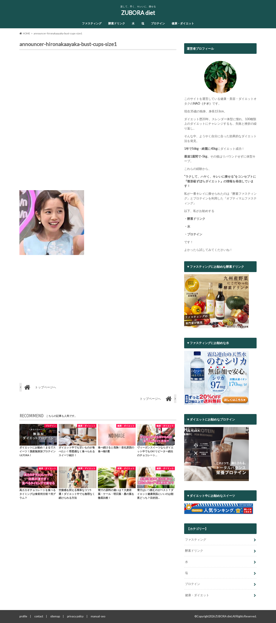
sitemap (55, 616)
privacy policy (75, 616)
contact (38, 616)
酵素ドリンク (116, 23)
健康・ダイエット (183, 23)
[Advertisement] (98, 122)
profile (23, 616)
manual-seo (98, 616)
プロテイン (158, 23)
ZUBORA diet (138, 12)
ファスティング (92, 23)
